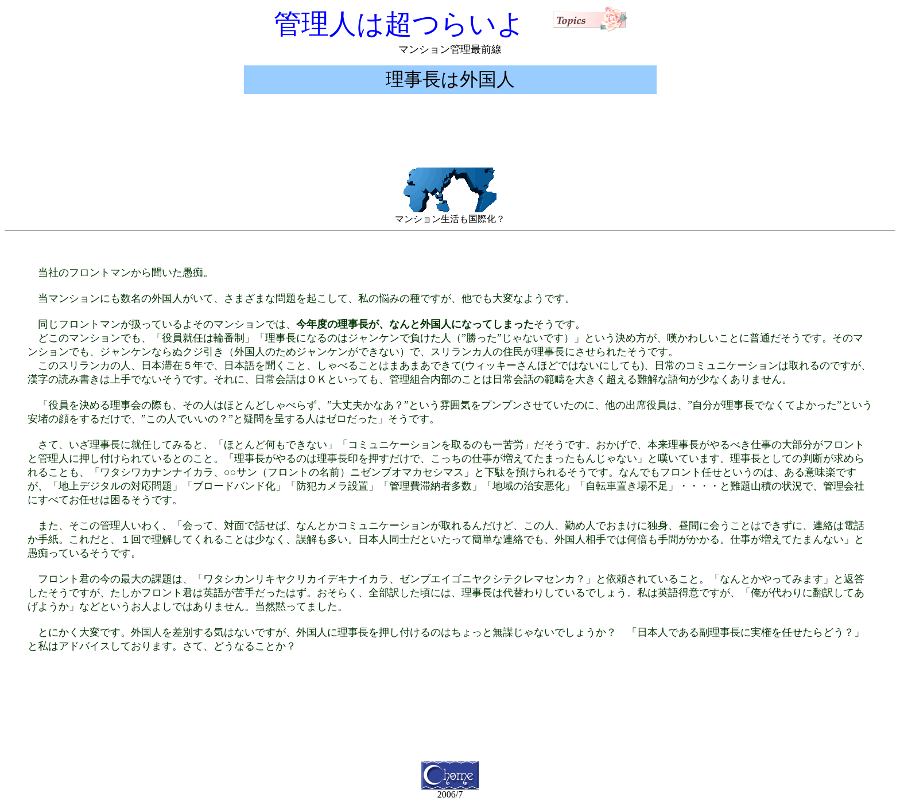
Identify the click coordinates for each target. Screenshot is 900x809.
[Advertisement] (450, 140)
